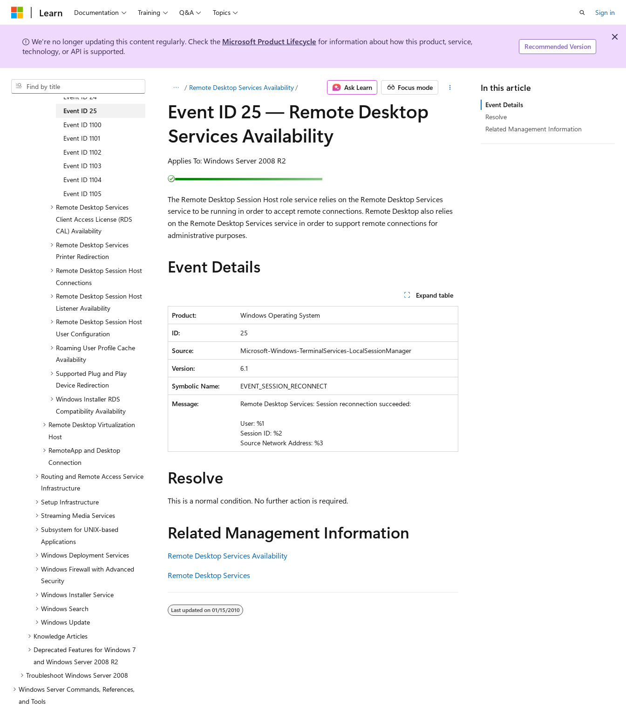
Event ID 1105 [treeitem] (82, 193)
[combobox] (78, 86)
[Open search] (582, 12)
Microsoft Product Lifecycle (269, 41)
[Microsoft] (17, 13)
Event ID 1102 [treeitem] (82, 152)
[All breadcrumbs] (176, 87)
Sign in (605, 12)
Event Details (504, 104)
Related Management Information (533, 128)
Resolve (496, 116)
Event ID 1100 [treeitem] (82, 124)
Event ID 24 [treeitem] (80, 96)
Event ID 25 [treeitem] (80, 110)
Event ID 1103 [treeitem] (82, 165)
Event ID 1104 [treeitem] (82, 179)
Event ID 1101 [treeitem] (81, 138)
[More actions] (450, 87)
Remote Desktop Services (209, 575)
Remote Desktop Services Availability (241, 87)
